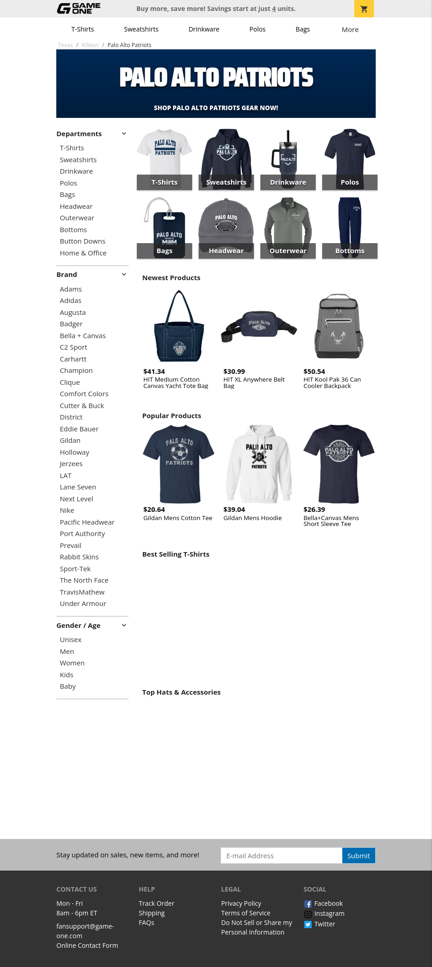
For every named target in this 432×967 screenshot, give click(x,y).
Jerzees (71, 464)
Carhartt (73, 359)
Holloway (74, 452)
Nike (67, 510)
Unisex (70, 639)
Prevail (70, 545)
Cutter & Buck (82, 405)
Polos (257, 29)
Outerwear (77, 218)
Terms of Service (245, 913)
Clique (70, 382)
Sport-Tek (75, 569)
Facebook (323, 903)
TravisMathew (82, 592)
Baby (68, 686)
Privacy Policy (241, 903)
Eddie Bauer (79, 429)
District (71, 417)
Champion (76, 370)
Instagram (324, 913)
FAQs (146, 922)
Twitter (319, 923)
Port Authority (82, 533)
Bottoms (73, 230)
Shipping (152, 913)
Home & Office (83, 253)
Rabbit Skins (79, 557)
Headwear (76, 206)
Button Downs (83, 241)
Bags (303, 29)
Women (72, 663)
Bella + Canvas (83, 336)
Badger (71, 324)
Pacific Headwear (87, 522)
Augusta (73, 312)
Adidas (70, 300)
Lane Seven (78, 487)
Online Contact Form (87, 945)
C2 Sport (73, 347)
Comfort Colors (84, 394)
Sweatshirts (141, 29)
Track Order (156, 903)
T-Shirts (82, 29)
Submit (358, 855)
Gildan (70, 440)
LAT (66, 475)
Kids (66, 675)
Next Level (76, 499)
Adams (71, 289)
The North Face (84, 580)
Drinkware (204, 29)
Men (67, 651)
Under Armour (83, 603)
